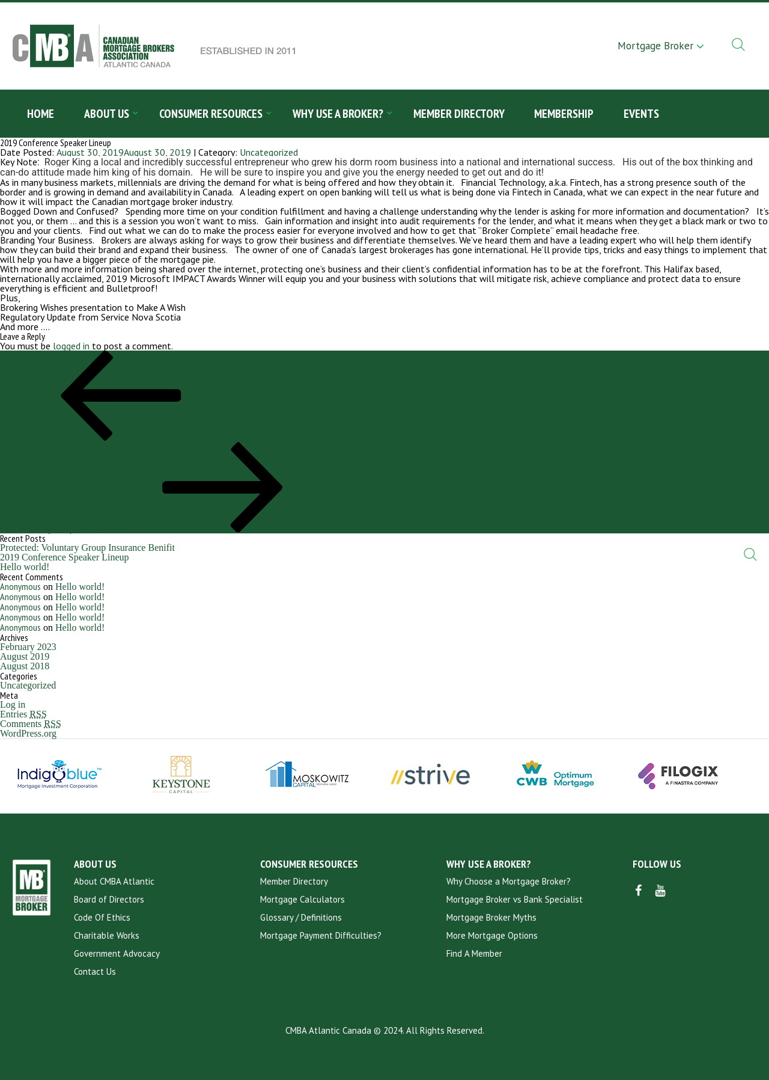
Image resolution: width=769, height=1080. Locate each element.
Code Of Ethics (102, 917)
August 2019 (24, 656)
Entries (23, 714)
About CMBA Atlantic (114, 881)
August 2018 (24, 666)
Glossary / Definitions (301, 917)
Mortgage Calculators (302, 899)
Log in (12, 704)
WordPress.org (28, 733)
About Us (106, 113)
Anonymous (20, 586)
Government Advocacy (117, 953)
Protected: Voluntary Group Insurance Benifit (87, 547)
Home (40, 113)
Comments (30, 724)
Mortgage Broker (655, 45)
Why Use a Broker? (338, 113)
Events (642, 113)
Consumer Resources (211, 113)
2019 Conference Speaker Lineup (64, 557)
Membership (564, 113)
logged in (71, 346)
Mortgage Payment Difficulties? (320, 935)
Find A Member (474, 953)
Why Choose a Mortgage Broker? (508, 881)
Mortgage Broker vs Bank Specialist (514, 899)
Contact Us (95, 971)
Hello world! (24, 567)
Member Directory (459, 113)
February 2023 (28, 647)
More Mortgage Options (492, 935)
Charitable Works (106, 935)
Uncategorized (269, 152)
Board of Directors (109, 899)
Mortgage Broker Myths (491, 917)
